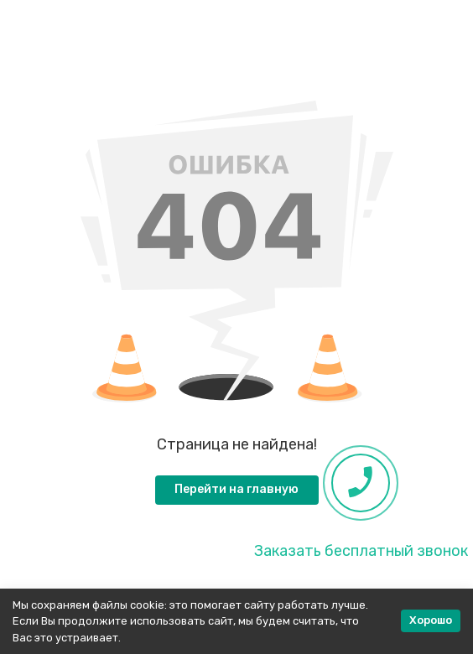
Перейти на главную (236, 489)
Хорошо (430, 620)
